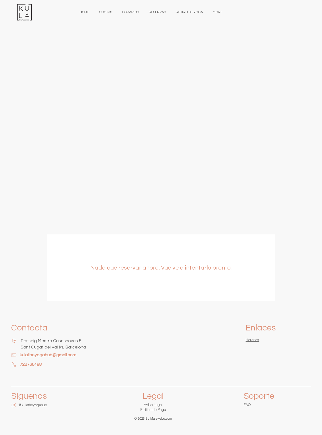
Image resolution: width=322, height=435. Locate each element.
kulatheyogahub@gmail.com (48, 355)
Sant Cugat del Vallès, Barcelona (53, 347)
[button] (153, 410)
